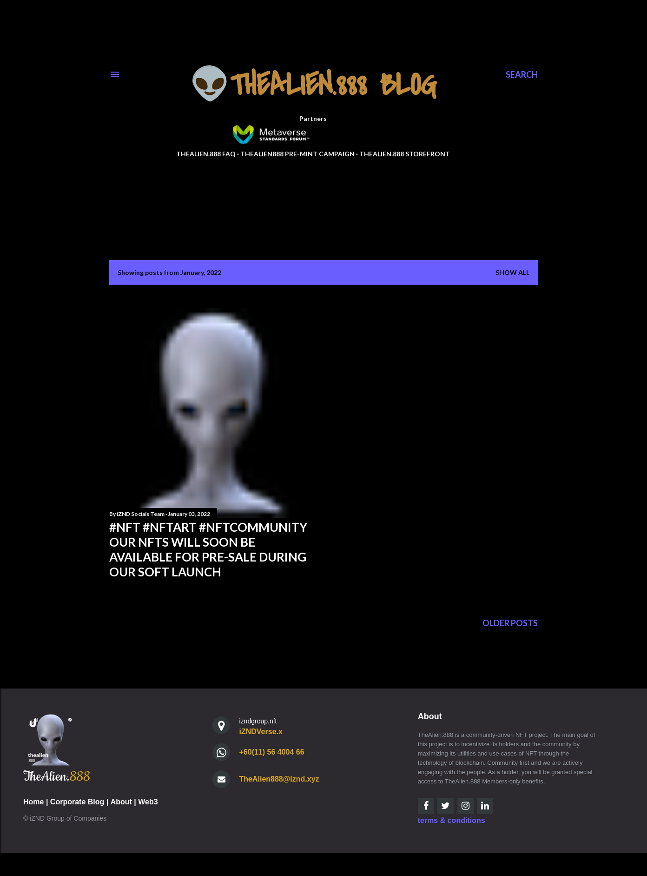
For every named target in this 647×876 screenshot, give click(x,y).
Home (33, 802)
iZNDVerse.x (261, 732)
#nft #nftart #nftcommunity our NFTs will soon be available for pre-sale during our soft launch (208, 549)
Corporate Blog (77, 802)
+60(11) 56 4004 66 (271, 752)
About (121, 802)
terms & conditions (451, 820)
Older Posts (510, 623)
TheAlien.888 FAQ (206, 154)
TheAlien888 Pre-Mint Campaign (297, 154)
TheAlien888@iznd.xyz (279, 779)
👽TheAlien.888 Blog (313, 85)
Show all (512, 272)
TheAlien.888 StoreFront (404, 154)
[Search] (522, 74)
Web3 (148, 802)
